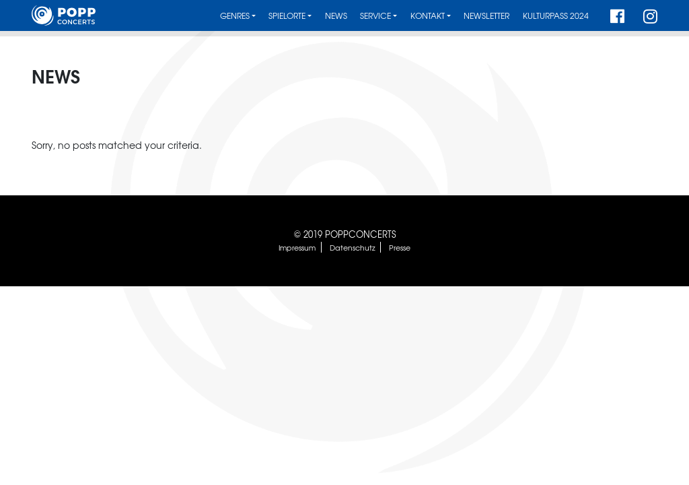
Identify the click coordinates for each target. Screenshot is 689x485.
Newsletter (486, 16)
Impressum (297, 247)
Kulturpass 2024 (556, 16)
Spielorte (286, 16)
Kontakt (427, 16)
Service (375, 16)
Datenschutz (352, 247)
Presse (399, 247)
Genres (235, 16)
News (336, 16)
